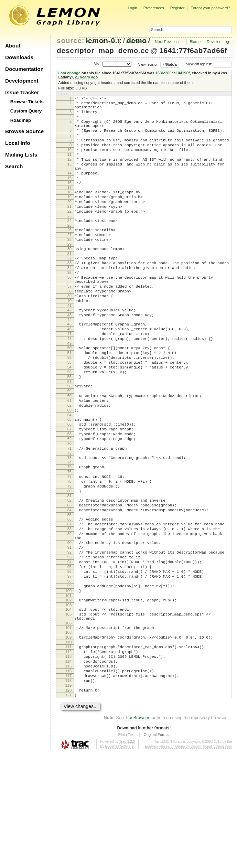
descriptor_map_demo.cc (103, 50)
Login (132, 8)
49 (69, 390)
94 (69, 648)
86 (69, 597)
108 (68, 731)
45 (69, 366)
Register (177, 8)
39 (69, 334)
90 (69, 625)
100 (68, 684)
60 (69, 451)
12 (69, 173)
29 (69, 273)
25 (69, 251)
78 (69, 552)
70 (69, 508)
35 (69, 305)
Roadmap (20, 120)
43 (69, 356)
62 (69, 463)
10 (69, 161)
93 (69, 643)
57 (69, 435)
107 (68, 726)
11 (69, 167)
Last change (69, 73)
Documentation (24, 69)
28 (69, 267)
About (12, 46)
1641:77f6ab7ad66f (193, 50)
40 (69, 340)
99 (69, 678)
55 (69, 423)
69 (69, 503)
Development (22, 81)
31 (69, 283)
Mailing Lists (21, 155)
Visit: (97, 64)
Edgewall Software (119, 860)
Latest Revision (135, 42)
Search (14, 166)
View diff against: (209, 64)
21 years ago (86, 77)
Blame (195, 42)
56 (69, 429)
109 (68, 737)
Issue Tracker (22, 92)
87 (69, 602)
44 (69, 362)
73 (69, 525)
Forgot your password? (210, 8)
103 (68, 700)
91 (69, 631)
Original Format (156, 848)
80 (69, 564)
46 (69, 372)
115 (68, 772)
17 (69, 207)
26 (69, 256)
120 (68, 802)
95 (69, 654)
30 (69, 278)
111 (68, 749)
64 (69, 475)
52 (69, 406)
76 (69, 541)
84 (69, 586)
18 (69, 212)
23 (69, 241)
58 (69, 440)
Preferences (153, 8)
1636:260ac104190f (172, 73)
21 (69, 229)
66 (69, 485)
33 (69, 294)
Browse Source (24, 131)
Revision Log (218, 42)
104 (68, 704)
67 (69, 491)
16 (69, 201)
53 (69, 412)
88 (69, 608)
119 (68, 796)
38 (69, 328)
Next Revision (167, 42)
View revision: (149, 64)
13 (69, 178)
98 (69, 672)
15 (69, 195)
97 (69, 666)
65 (69, 479)
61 (69, 457)
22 (69, 235)
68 (69, 497)
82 (69, 574)
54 (69, 418)
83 (69, 580)
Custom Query (26, 111)
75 (69, 535)
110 (68, 743)
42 (69, 350)
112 (68, 755)
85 (69, 592)
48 (69, 384)
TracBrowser (137, 831)
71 (69, 514)
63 (69, 469)
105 (68, 710)
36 (69, 311)
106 (68, 721)
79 (69, 558)
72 (69, 520)
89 (69, 614)
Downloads (19, 57)
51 (69, 400)
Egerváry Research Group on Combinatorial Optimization (188, 860)
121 (68, 807)
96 (69, 660)
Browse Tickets (27, 101)
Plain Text (126, 848)
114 (68, 766)
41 (69, 346)
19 (69, 217)
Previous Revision (101, 42)
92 (69, 637)
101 (68, 689)
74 (69, 530)
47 (69, 378)
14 (69, 190)
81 (69, 570)
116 (68, 778)
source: (70, 40)
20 (69, 223)
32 (69, 288)
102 (68, 694)
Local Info (17, 143)
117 (68, 784)
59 (69, 445)
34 (69, 300)
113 (68, 761)
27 (69, 261)
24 (69, 245)
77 (69, 547)
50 (69, 394)
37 (69, 322)
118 (68, 790)
